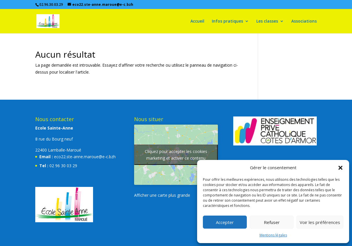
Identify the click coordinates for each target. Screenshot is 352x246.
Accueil (197, 21)
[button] (340, 168)
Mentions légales (273, 235)
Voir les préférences (320, 222)
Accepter (225, 222)
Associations (304, 21)
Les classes (267, 21)
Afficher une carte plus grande (162, 195)
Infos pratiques (227, 21)
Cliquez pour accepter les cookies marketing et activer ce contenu (176, 155)
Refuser (272, 222)
